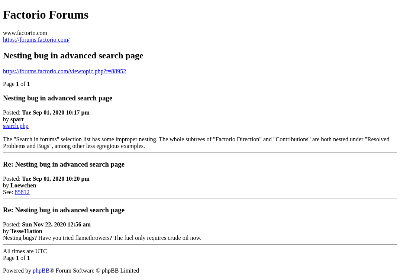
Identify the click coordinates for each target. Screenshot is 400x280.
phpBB (41, 270)
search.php (16, 126)
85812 (22, 192)
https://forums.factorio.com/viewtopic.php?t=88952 (64, 71)
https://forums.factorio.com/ (36, 39)
